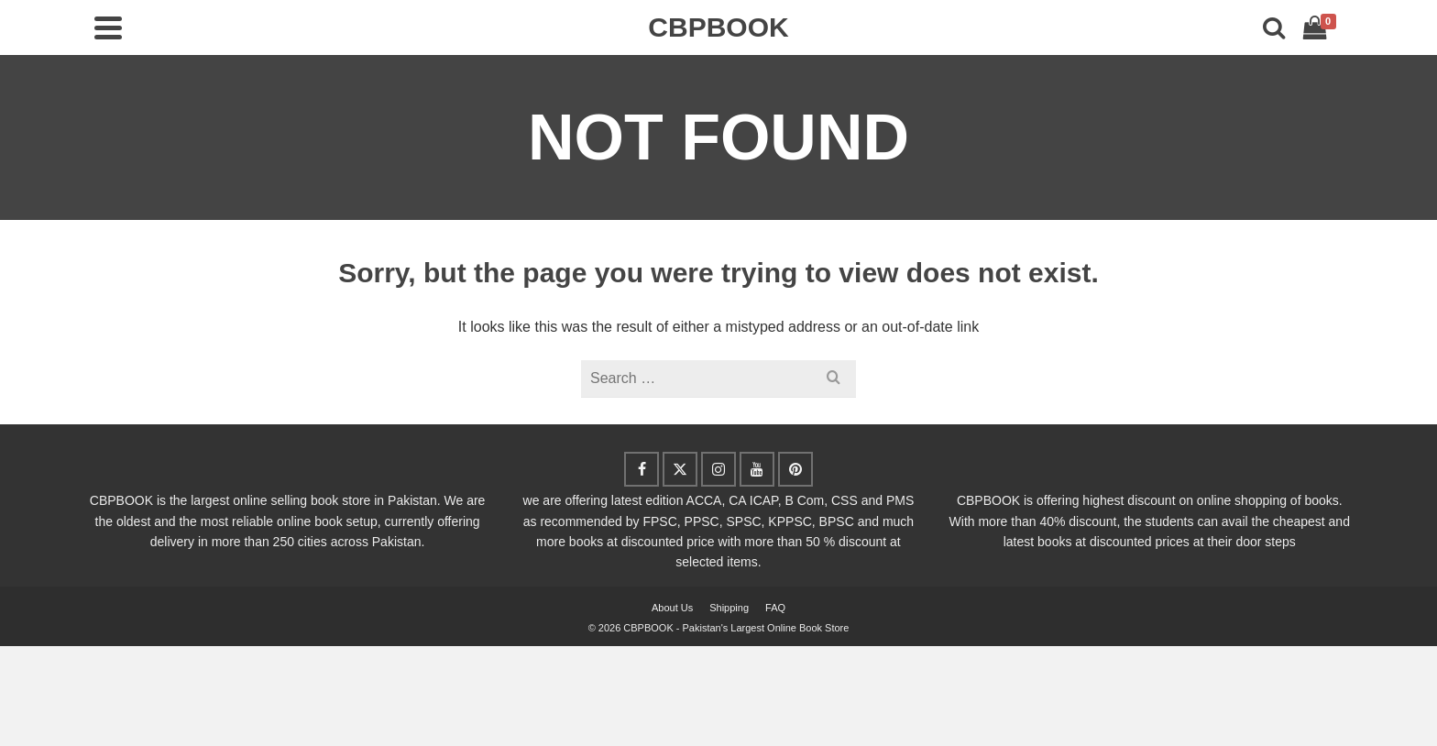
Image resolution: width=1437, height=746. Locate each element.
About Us (672, 607)
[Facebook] (641, 469)
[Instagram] (718, 469)
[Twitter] (680, 469)
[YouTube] (757, 469)
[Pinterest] (795, 469)
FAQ (775, 607)
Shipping (729, 607)
